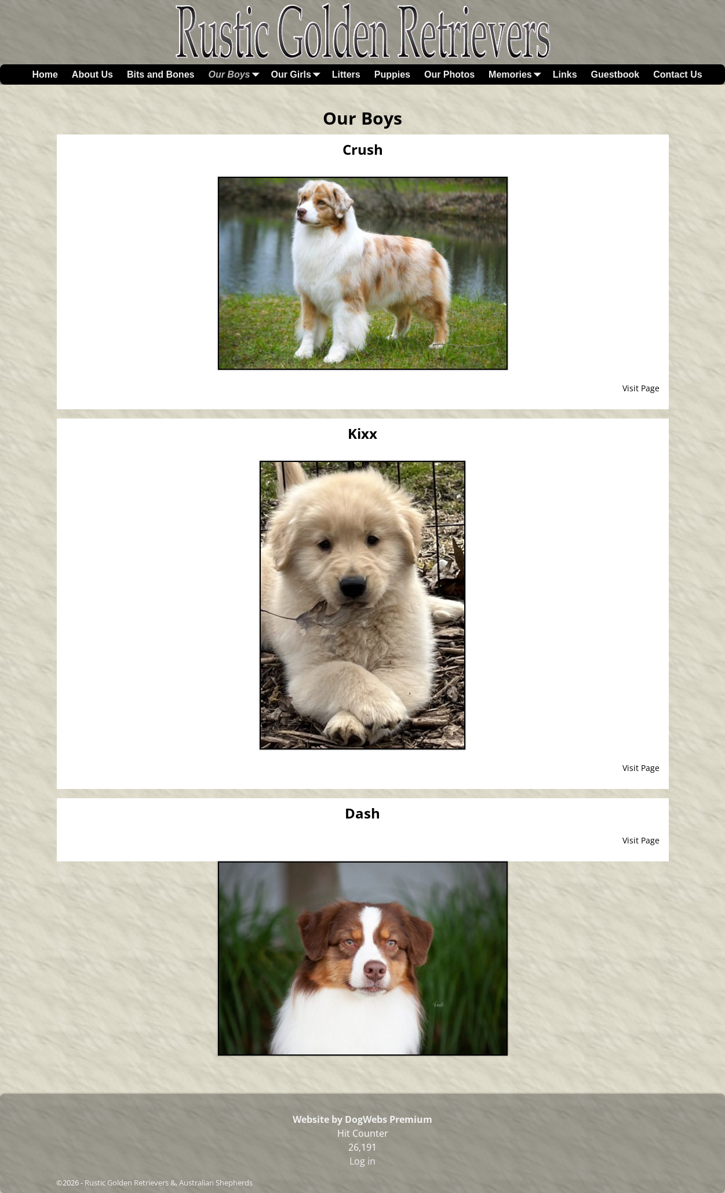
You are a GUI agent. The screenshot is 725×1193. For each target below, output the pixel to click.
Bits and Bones (160, 74)
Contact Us (677, 74)
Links (565, 74)
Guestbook (615, 74)
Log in (362, 1161)
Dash (362, 813)
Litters (346, 74)
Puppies (392, 74)
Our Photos (449, 74)
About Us (92, 74)
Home (44, 74)
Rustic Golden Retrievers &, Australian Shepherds (169, 1182)
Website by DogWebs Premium (362, 1119)
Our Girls (298, 74)
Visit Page (641, 388)
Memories (517, 74)
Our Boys (236, 74)
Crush (363, 149)
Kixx (362, 433)
